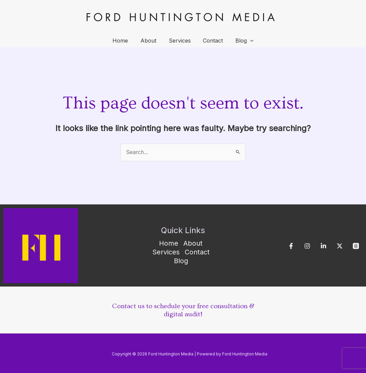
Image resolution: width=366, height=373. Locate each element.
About (150, 40)
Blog (241, 40)
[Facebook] (291, 246)
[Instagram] (307, 246)
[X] (340, 246)
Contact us (128, 306)
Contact (211, 40)
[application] (247, 40)
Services (180, 40)
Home (123, 40)
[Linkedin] (323, 246)
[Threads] (356, 246)
